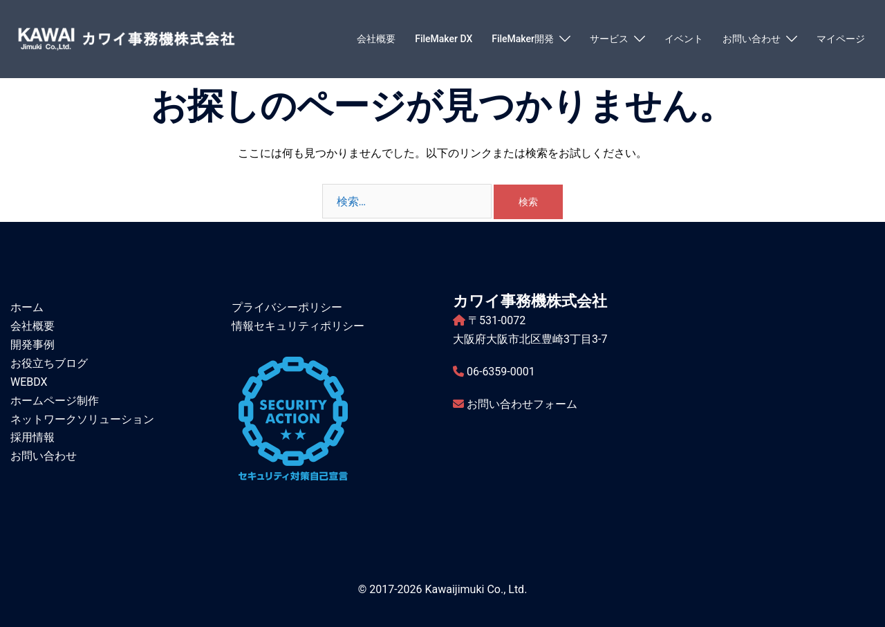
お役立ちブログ (49, 363)
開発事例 (32, 344)
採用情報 (32, 437)
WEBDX (29, 382)
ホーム (27, 307)
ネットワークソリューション (82, 419)
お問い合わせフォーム (522, 404)
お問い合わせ (752, 38)
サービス (609, 38)
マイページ (841, 38)
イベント (683, 38)
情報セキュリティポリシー (298, 326)
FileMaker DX (443, 38)
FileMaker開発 (523, 38)
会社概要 (376, 38)
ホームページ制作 (54, 400)
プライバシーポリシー (287, 307)
